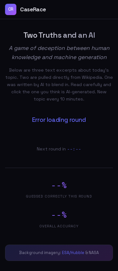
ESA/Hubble (73, 252)
